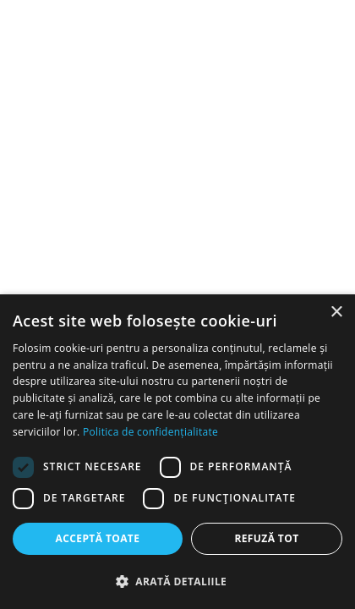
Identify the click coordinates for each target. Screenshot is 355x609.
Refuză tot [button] (266, 538)
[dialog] (177, 451)
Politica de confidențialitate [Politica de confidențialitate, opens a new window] (150, 432)
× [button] (336, 312)
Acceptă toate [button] (98, 538)
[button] (177, 581)
